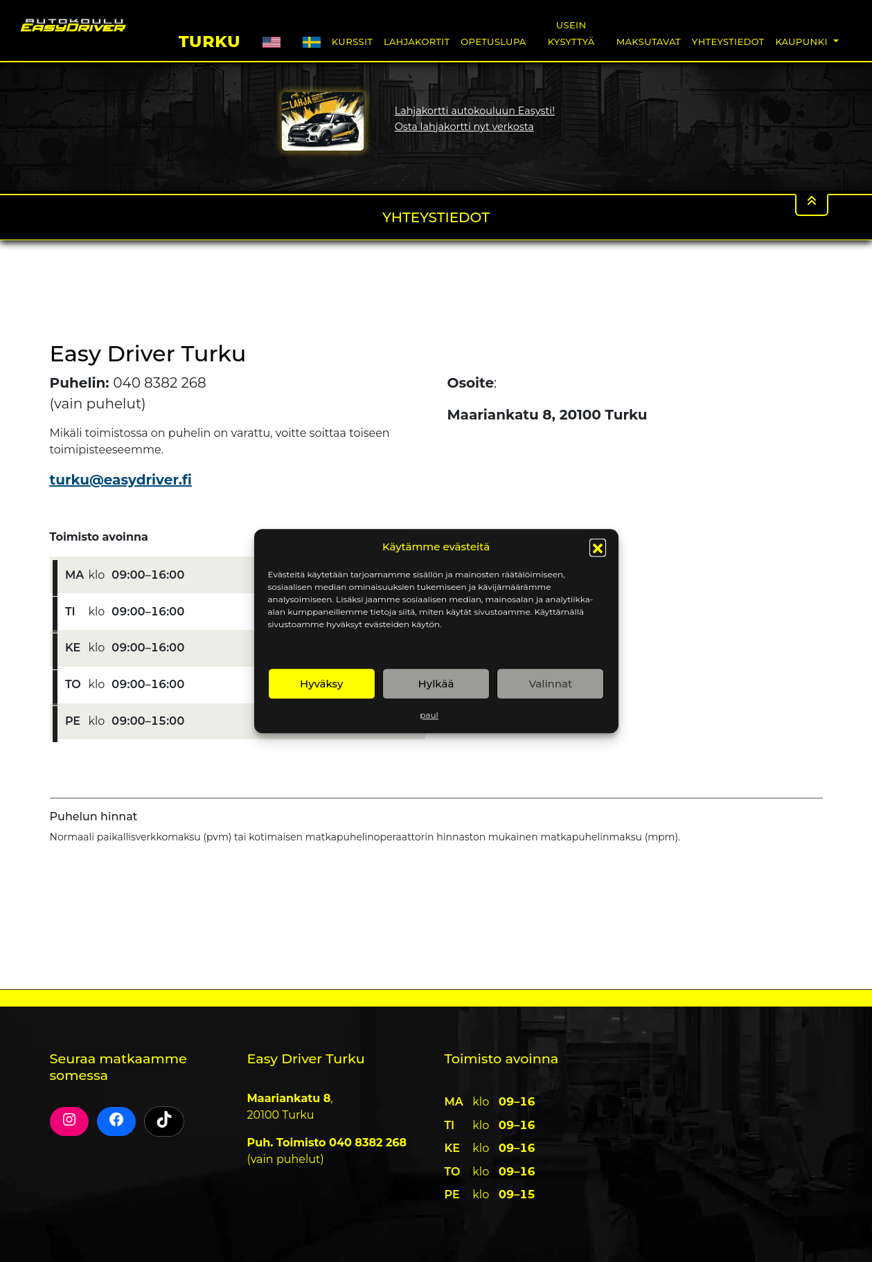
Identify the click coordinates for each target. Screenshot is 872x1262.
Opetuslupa (493, 41)
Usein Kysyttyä (571, 33)
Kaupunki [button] (802, 41)
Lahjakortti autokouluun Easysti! (475, 111)
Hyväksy (321, 683)
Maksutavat (648, 41)
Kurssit (352, 41)
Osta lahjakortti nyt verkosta (464, 126)
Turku (209, 39)
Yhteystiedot (728, 41)
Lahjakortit (417, 41)
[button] (598, 547)
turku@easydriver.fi (121, 479)
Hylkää (436, 683)
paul (429, 715)
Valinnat (550, 683)
